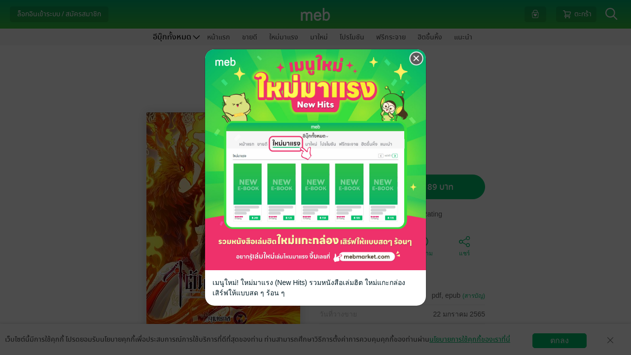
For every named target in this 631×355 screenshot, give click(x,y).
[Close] (416, 58)
